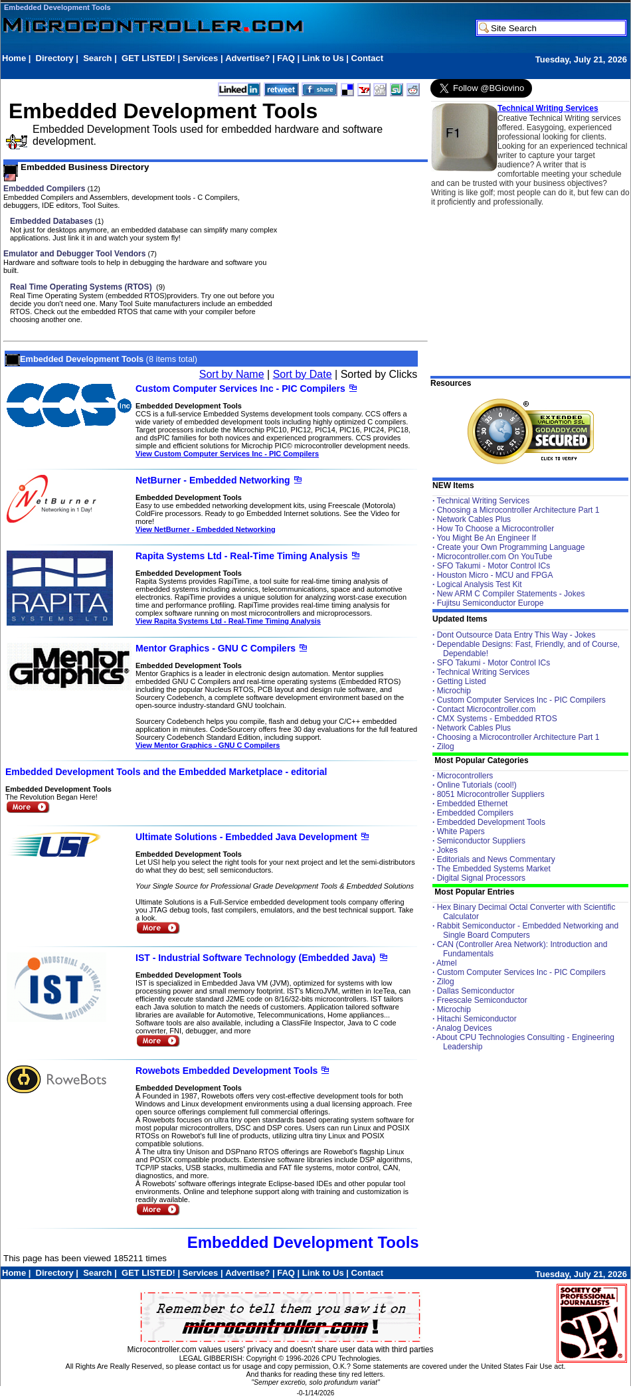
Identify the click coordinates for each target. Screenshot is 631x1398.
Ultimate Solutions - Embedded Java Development (246, 836)
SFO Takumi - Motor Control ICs (493, 565)
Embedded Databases (51, 221)
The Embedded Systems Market (493, 868)
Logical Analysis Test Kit (479, 584)
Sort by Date (302, 374)
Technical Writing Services (547, 108)
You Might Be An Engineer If (486, 538)
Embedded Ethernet (472, 803)
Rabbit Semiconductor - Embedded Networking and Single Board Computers (527, 930)
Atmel (446, 963)
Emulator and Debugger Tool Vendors (74, 253)
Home (14, 58)
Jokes (447, 850)
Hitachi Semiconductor (477, 1018)
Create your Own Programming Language (511, 547)
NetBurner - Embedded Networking (212, 480)
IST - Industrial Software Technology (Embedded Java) (255, 957)
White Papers (461, 831)
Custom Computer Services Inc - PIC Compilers (240, 388)
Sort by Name (231, 374)
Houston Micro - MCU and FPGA (495, 575)
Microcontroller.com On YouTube (495, 556)
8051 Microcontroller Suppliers (491, 794)
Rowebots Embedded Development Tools (226, 1070)
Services (201, 58)
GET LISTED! (148, 58)
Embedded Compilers (44, 188)
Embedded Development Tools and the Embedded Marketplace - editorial (166, 771)
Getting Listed (461, 681)
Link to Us (323, 58)
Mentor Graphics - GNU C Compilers (215, 648)
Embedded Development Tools (57, 7)
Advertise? (247, 58)
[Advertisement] (244, 71)
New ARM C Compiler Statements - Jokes (511, 593)
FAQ (286, 58)
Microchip (454, 690)
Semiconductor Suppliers (481, 840)
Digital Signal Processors (481, 878)
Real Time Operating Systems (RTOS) (82, 287)
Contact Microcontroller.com (486, 709)
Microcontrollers (465, 775)
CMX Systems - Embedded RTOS (497, 718)
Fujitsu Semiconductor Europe (490, 603)
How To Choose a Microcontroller (496, 528)
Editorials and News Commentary (496, 859)
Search (97, 58)
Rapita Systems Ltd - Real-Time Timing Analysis (241, 556)
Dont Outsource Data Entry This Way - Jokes (516, 635)
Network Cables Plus (474, 519)
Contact (367, 58)
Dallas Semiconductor (476, 991)
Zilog (445, 746)
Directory (55, 58)
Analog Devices (464, 1028)
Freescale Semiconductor (482, 1000)
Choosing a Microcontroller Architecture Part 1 (518, 510)
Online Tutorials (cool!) (477, 785)
